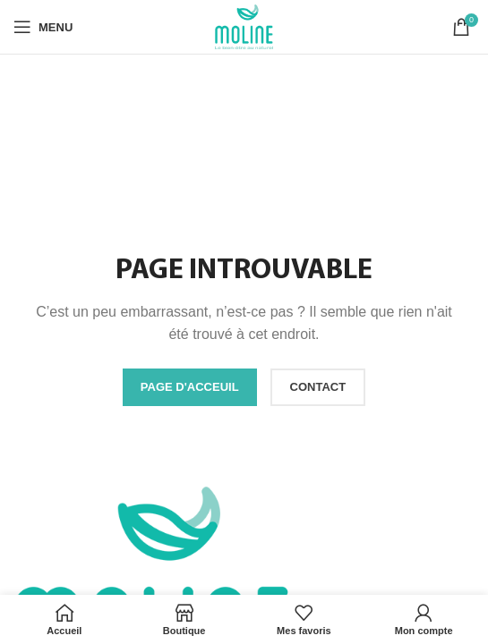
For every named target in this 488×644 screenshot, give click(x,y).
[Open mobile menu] (42, 27)
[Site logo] (244, 26)
